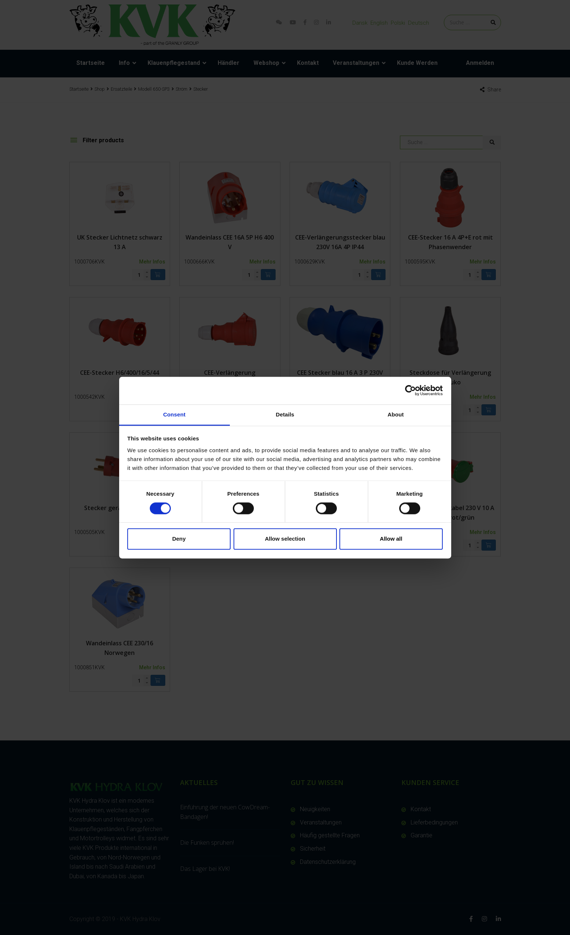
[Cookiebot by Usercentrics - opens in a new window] (410, 390)
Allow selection (285, 539)
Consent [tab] (174, 414)
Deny (179, 539)
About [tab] (396, 414)
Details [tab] (285, 414)
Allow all (391, 539)
